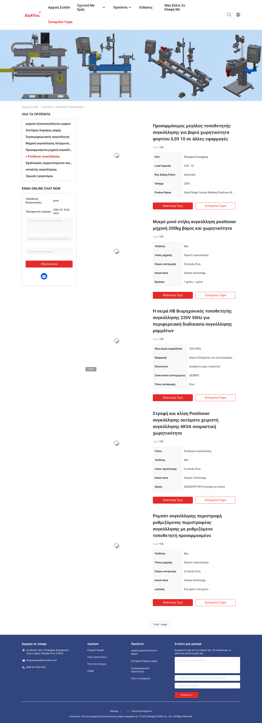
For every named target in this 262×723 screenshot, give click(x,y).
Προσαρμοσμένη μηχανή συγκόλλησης (49, 150)
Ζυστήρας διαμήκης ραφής (43, 130)
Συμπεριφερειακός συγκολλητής (48, 137)
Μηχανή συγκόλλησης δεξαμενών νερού (49, 143)
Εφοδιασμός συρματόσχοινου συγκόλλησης (49, 163)
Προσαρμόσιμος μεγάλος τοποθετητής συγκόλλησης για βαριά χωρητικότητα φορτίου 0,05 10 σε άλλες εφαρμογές (192, 132)
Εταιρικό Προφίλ (95, 650)
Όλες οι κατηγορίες (140, 678)
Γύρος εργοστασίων (97, 657)
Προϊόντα (47, 107)
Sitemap (114, 711)
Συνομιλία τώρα (215, 206)
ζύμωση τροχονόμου (39, 176)
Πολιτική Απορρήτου (142, 711)
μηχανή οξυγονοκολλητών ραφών (48, 123)
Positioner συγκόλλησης (44, 156)
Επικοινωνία (49, 264)
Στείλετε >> (186, 695)
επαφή (90, 671)
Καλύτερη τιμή (172, 206)
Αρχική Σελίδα (30, 107)
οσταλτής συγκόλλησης (41, 169)
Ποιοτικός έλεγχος (96, 664)
